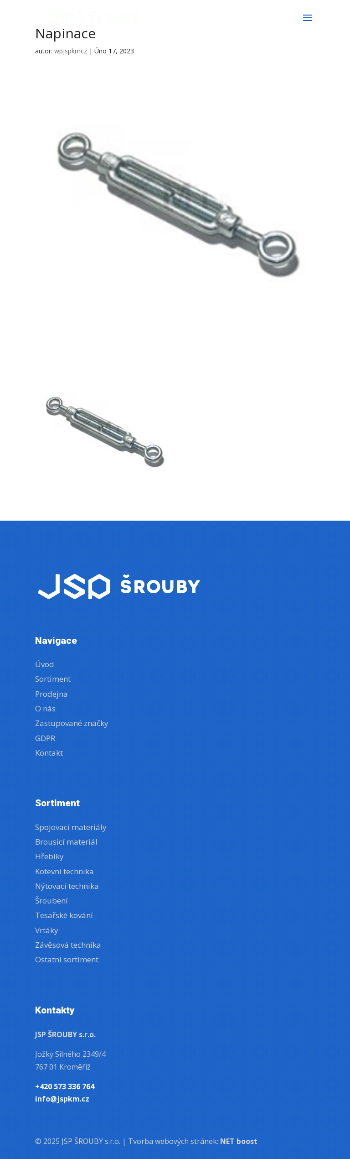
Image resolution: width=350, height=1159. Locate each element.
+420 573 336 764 (64, 1086)
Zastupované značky (71, 723)
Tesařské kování (64, 915)
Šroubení (51, 900)
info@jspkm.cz (62, 1099)
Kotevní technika (64, 871)
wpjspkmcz (70, 51)
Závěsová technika (68, 945)
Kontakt (49, 752)
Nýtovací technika (67, 886)
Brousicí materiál (66, 841)
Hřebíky (49, 856)
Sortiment (53, 678)
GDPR (45, 738)
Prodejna (51, 694)
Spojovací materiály (71, 827)
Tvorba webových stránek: (192, 1141)
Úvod (44, 664)
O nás (45, 708)
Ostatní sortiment (66, 959)
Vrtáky (46, 930)
